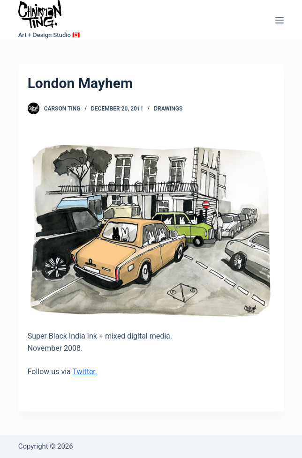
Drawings (168, 108)
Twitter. (84, 371)
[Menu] (279, 20)
